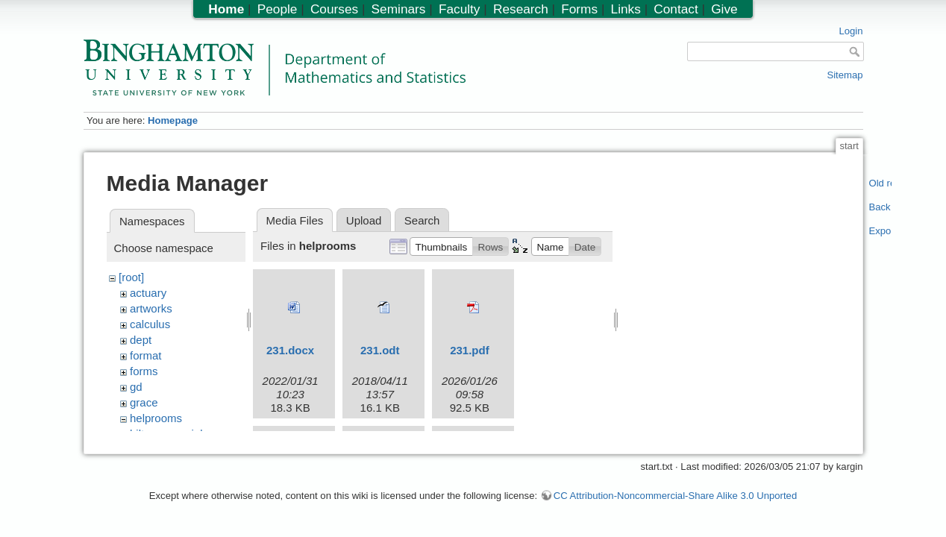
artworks (151, 308)
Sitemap (844, 75)
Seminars (399, 8)
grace (144, 402)
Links (626, 8)
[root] (131, 277)
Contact (676, 8)
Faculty (459, 8)
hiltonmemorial (166, 433)
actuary (148, 292)
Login (850, 31)
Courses (334, 8)
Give (724, 8)
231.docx (290, 350)
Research (520, 8)
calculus (150, 324)
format (146, 355)
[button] (441, 246)
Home (226, 8)
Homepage (173, 120)
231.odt (380, 350)
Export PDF (880, 230)
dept (140, 339)
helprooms (156, 418)
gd (136, 386)
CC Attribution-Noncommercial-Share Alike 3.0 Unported (675, 502)
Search (422, 220)
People (277, 8)
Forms (579, 8)
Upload (364, 220)
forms (144, 371)
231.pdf (469, 350)
